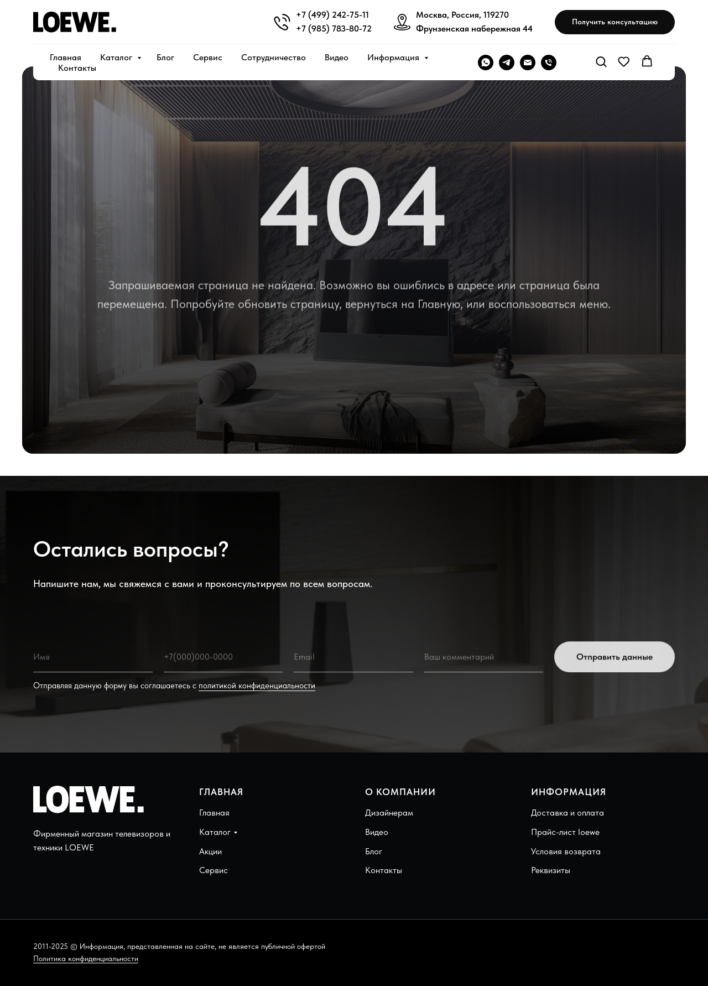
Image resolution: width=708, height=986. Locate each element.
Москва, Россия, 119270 (462, 14)
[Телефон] (548, 62)
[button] (615, 22)
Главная (65, 57)
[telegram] (506, 62)
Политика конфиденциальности (85, 958)
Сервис (207, 57)
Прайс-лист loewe (565, 832)
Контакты (77, 68)
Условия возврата (566, 851)
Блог (165, 57)
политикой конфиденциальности (257, 686)
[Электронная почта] (527, 62)
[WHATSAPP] (485, 62)
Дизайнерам (389, 812)
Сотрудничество (273, 57)
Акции (210, 851)
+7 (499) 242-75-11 (332, 14)
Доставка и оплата (567, 812)
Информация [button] (394, 57)
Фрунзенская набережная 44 (474, 28)
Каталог (117, 57)
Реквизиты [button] (550, 870)
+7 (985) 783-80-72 (334, 28)
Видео (336, 57)
